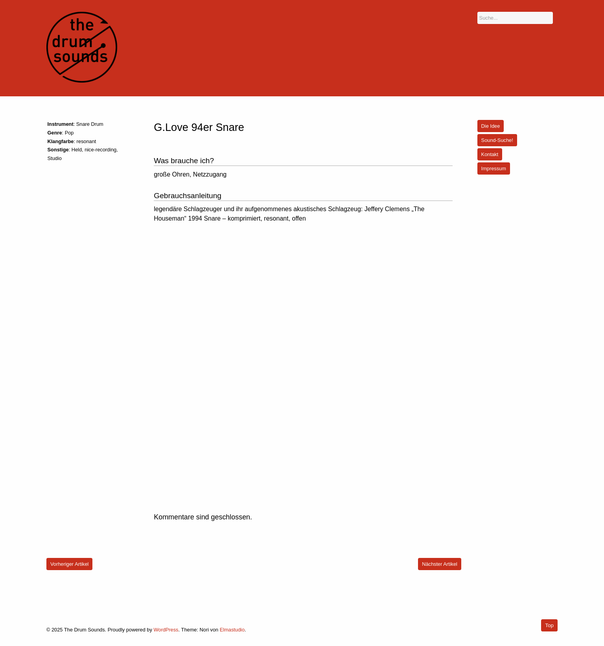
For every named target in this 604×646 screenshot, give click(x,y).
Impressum (493, 168)
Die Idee (490, 126)
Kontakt (489, 154)
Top (549, 625)
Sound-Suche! (497, 140)
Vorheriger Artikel (69, 564)
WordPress (165, 630)
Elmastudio (232, 630)
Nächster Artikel (439, 564)
